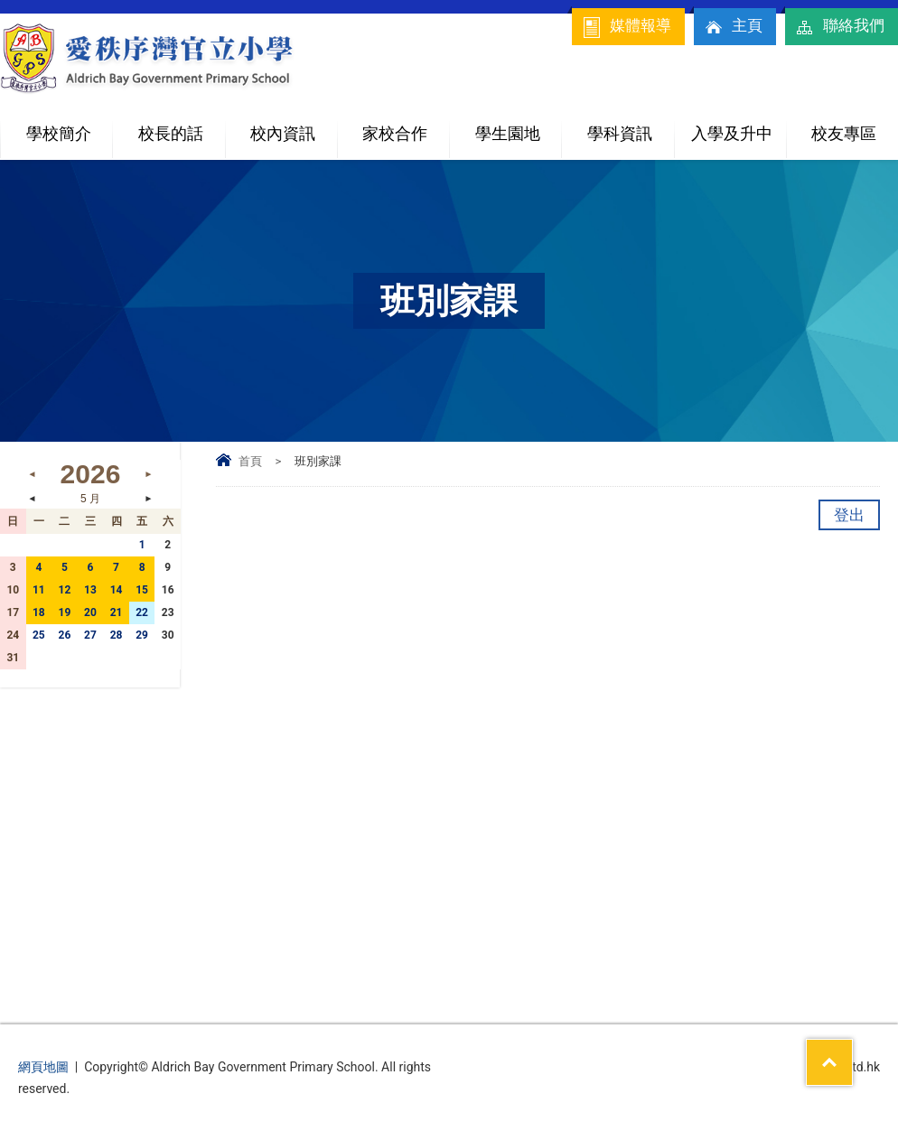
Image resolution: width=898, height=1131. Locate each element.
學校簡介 (69, 126)
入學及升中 (738, 126)
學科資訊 (630, 126)
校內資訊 (293, 126)
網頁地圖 (43, 1067)
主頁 (732, 27)
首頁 (250, 461)
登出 (849, 515)
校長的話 (170, 133)
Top (852, 1051)
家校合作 (405, 126)
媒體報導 (626, 27)
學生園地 (518, 126)
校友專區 (843, 133)
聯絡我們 (839, 27)
